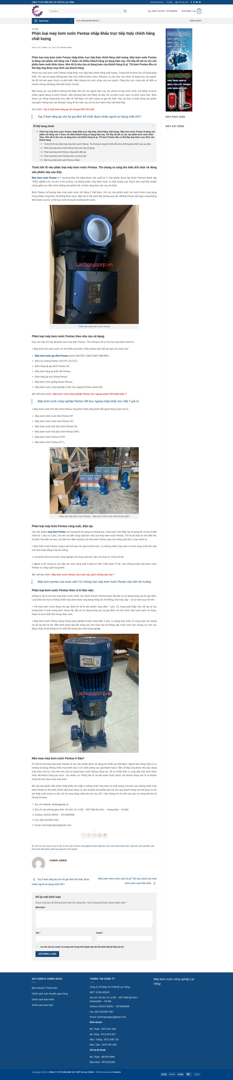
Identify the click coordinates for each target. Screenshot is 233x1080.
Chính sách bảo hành (43, 999)
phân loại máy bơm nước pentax (64, 849)
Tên (38, 933)
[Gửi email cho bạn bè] (94, 835)
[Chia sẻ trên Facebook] (83, 835)
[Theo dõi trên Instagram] (194, 2)
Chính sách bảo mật (42, 1005)
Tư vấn (169, 2)
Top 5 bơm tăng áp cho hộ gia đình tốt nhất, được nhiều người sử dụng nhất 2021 (89, 116)
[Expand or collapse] (153, 126)
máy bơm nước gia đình (140, 846)
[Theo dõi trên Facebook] (191, 2)
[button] (181, 2)
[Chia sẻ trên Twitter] (88, 835)
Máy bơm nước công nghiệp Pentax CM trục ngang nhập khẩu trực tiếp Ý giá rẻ (87, 401)
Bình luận (41, 907)
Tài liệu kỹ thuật (156, 2)
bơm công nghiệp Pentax (86, 846)
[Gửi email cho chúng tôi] (200, 2)
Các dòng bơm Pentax (88, 20)
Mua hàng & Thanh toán (44, 987)
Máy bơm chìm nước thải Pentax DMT (113, 846)
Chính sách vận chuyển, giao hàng (50, 993)
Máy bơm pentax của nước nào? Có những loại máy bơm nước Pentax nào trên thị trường (94, 581)
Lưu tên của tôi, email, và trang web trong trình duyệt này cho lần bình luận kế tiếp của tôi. (82, 947)
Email (99, 933)
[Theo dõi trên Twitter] (197, 2)
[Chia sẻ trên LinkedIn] (105, 835)
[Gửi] (125, 11)
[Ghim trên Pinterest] (99, 835)
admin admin (66, 48)
